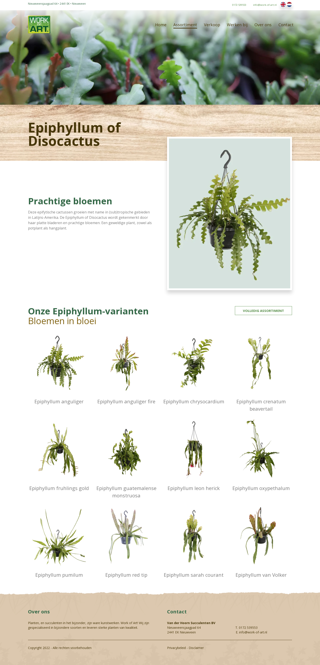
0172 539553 (248, 627)
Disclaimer (196, 648)
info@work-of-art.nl (253, 632)
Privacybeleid (176, 648)
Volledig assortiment (263, 310)
